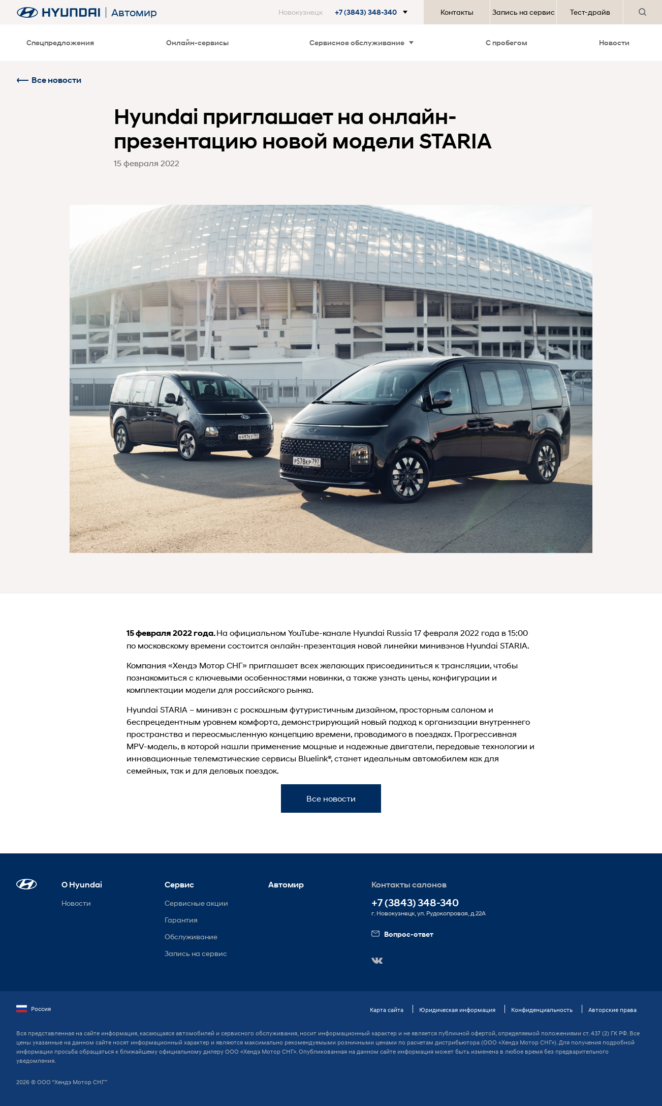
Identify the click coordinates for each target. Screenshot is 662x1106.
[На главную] (58, 12)
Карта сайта (386, 1009)
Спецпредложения (60, 42)
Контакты (457, 12)
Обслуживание (191, 936)
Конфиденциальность (542, 1009)
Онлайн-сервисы (197, 42)
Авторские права (612, 1009)
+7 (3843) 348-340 (415, 903)
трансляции (465, 665)
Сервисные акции (196, 903)
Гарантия (181, 919)
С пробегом (506, 42)
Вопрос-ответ (402, 934)
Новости (614, 42)
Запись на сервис (523, 12)
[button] (345, 12)
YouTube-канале (319, 632)
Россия (33, 1009)
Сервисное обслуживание (361, 42)
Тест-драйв (590, 12)
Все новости (48, 80)
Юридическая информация (457, 1009)
